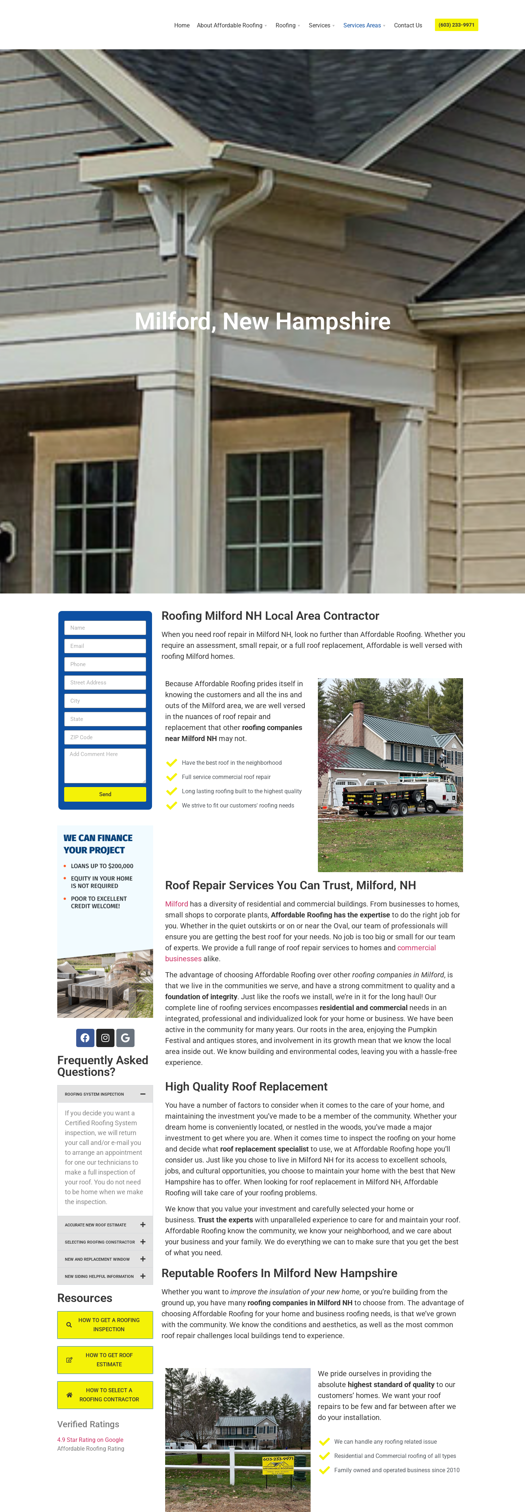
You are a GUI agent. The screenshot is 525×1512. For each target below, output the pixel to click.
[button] (105, 1093)
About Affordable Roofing (232, 25)
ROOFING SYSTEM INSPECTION (94, 1094)
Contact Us (408, 25)
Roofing (289, 25)
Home (182, 25)
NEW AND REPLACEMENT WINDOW (97, 1259)
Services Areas (365, 25)
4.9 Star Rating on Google (90, 1439)
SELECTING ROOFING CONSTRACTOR (100, 1242)
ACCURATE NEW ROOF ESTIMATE (95, 1225)
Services (322, 25)
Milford (176, 904)
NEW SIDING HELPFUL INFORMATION (99, 1276)
